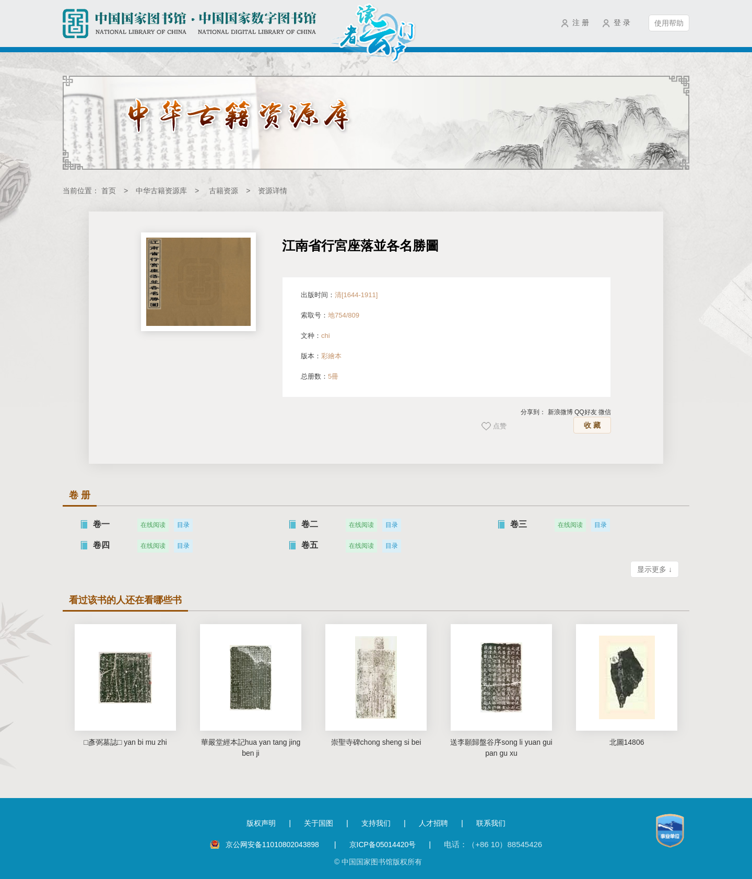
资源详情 (272, 190)
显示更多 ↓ (654, 569)
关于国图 (318, 823)
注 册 (580, 22)
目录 (183, 525)
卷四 (101, 545)
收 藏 (592, 425)
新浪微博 (560, 412)
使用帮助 (669, 23)
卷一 (101, 524)
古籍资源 (223, 190)
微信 (604, 412)
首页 (108, 190)
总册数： (319, 376)
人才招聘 (433, 823)
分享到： (533, 412)
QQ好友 (585, 412)
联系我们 (491, 823)
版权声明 (261, 823)
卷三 (518, 524)
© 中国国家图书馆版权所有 (378, 862)
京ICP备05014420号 (382, 844)
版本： (321, 356)
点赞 (500, 426)
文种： (315, 335)
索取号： (330, 315)
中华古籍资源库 (161, 190)
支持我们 (376, 823)
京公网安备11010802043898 (273, 844)
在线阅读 (153, 525)
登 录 (622, 22)
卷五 (309, 545)
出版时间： (339, 295)
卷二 (309, 524)
